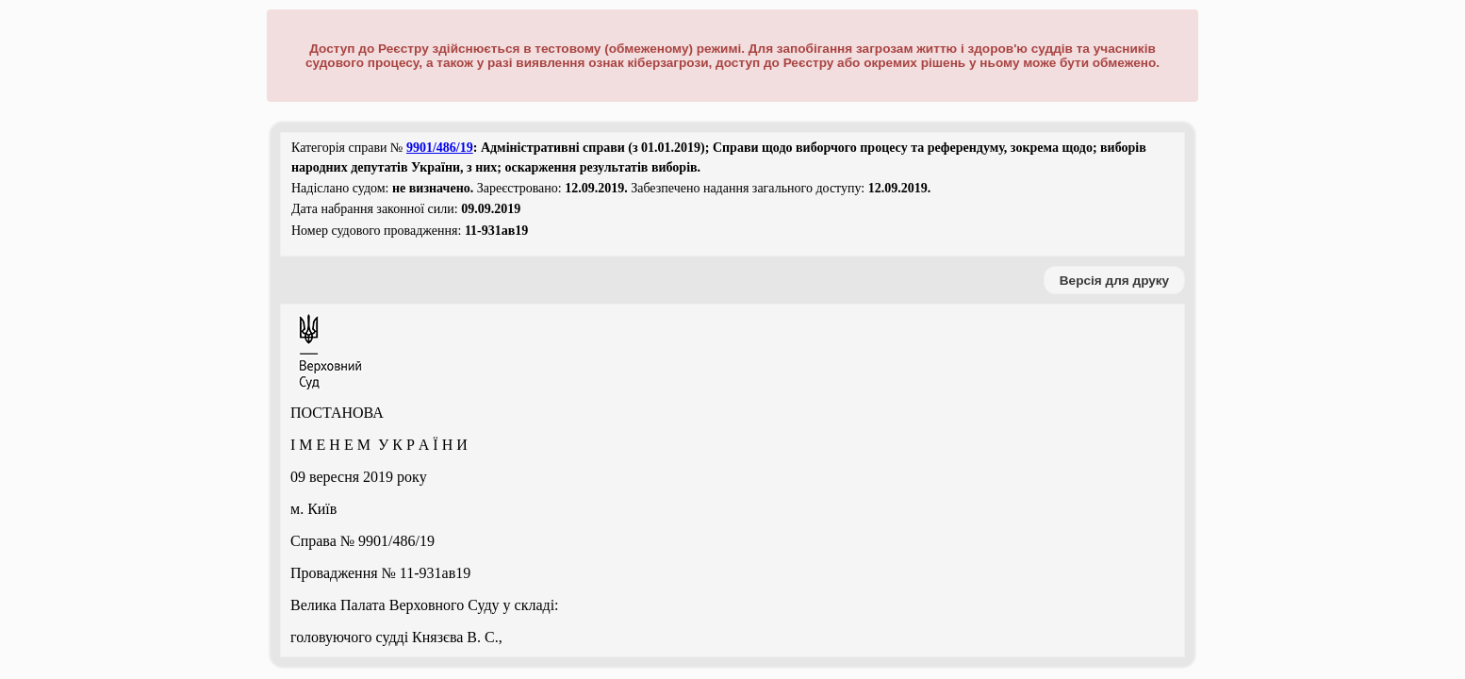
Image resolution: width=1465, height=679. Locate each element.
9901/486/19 (439, 148)
